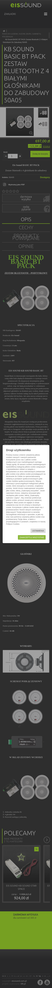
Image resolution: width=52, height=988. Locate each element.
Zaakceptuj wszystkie (32, 537)
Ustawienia (38, 531)
